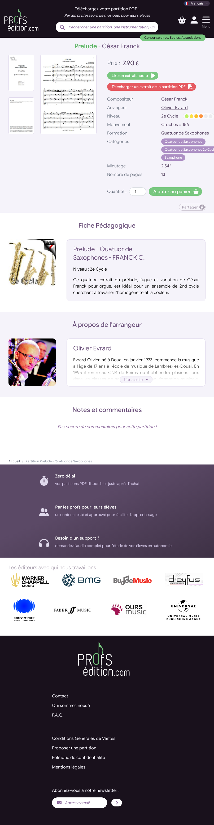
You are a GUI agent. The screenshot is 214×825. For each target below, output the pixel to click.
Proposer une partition (74, 748)
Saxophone (173, 157)
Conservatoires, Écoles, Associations (172, 38)
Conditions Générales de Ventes (83, 738)
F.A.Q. (57, 715)
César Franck (174, 99)
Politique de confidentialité (78, 757)
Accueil (14, 461)
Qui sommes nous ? (71, 705)
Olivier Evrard (174, 107)
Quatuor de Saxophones (183, 142)
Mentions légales (68, 767)
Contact (60, 696)
